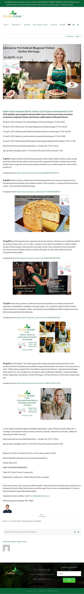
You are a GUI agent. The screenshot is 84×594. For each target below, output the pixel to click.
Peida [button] (76, 4)
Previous (70, 36)
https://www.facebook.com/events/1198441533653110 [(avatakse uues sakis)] (38, 383)
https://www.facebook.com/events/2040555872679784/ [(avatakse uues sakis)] (38, 258)
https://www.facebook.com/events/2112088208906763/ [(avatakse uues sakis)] (38, 318)
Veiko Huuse (8, 521)
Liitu (69, 580)
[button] (78, 25)
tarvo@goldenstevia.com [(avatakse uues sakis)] (40, 496)
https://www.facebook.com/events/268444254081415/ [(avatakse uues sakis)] (37, 173)
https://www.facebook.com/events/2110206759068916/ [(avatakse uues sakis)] (38, 192)
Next (77, 36)
